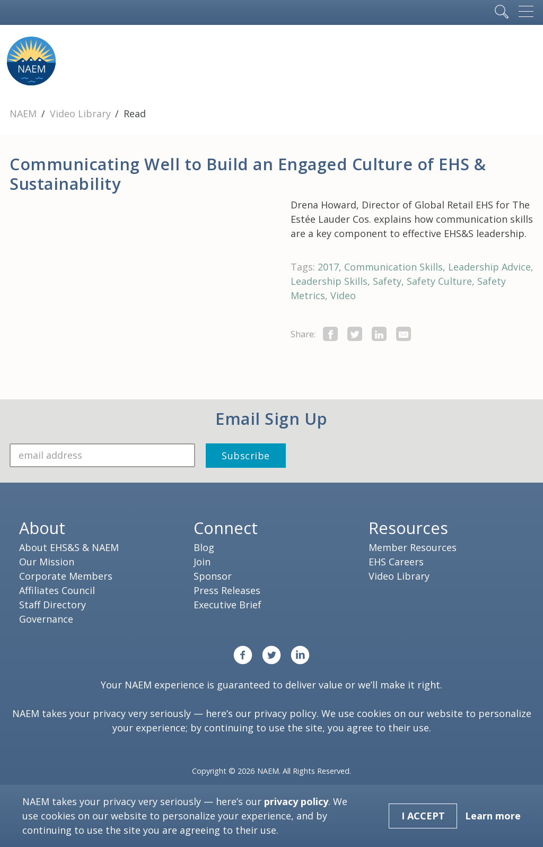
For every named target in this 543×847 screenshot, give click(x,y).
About (42, 528)
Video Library (81, 113)
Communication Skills (393, 266)
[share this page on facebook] (330, 334)
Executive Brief (227, 604)
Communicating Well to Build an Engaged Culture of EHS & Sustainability (248, 174)
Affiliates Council (57, 590)
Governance (46, 619)
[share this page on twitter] (354, 334)
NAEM (24, 113)
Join (202, 561)
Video (343, 295)
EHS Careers (396, 561)
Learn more (493, 815)
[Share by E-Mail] (403, 334)
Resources (408, 528)
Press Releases (227, 590)
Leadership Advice (489, 266)
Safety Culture (439, 281)
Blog (204, 547)
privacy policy (285, 713)
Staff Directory (52, 604)
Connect (226, 528)
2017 (328, 266)
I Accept (423, 815)
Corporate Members (65, 576)
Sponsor (213, 576)
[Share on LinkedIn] (379, 334)
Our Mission (46, 561)
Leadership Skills (329, 281)
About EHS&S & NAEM (69, 547)
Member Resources (413, 547)
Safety (387, 281)
